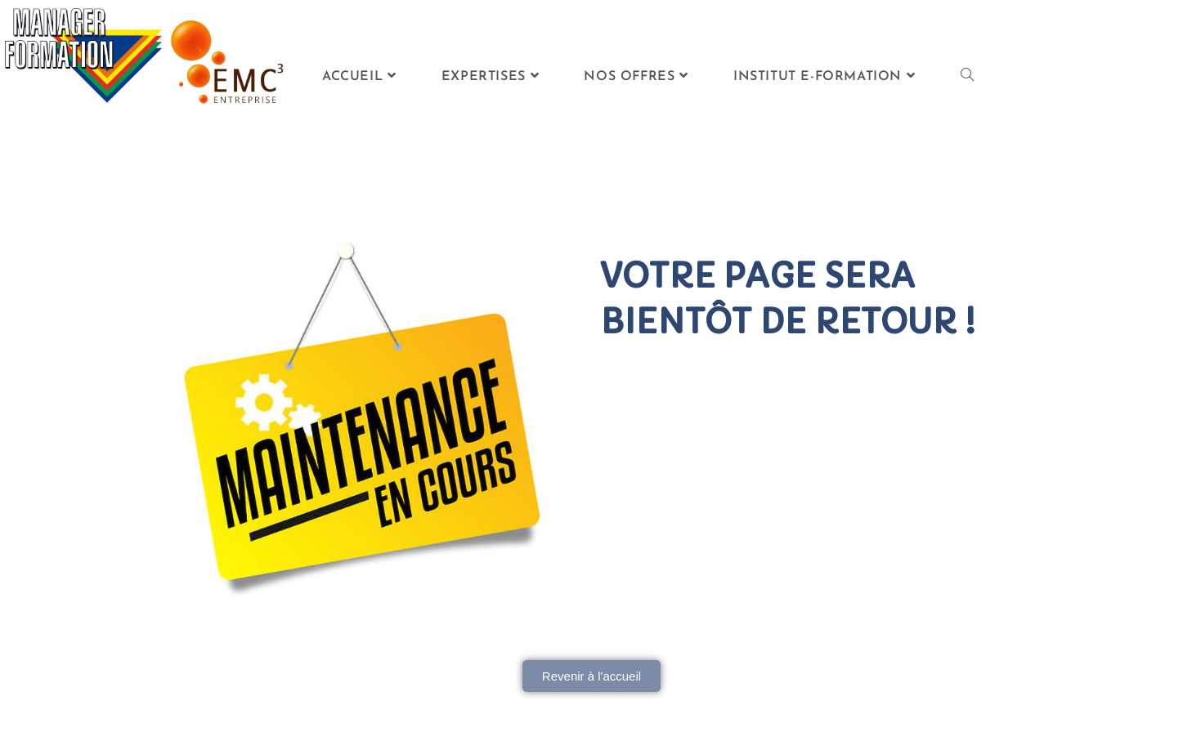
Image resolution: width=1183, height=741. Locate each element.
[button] (591, 676)
